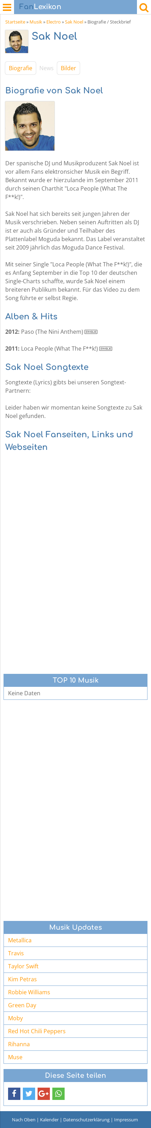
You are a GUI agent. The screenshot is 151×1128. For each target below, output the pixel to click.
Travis (16, 953)
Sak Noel (74, 22)
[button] (14, 1094)
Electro (53, 22)
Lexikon (40, 7)
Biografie (20, 68)
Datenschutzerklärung (86, 1119)
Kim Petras (22, 979)
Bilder (68, 68)
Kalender (49, 1119)
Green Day (22, 1005)
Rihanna (19, 1044)
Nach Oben (23, 1119)
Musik (35, 22)
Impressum (126, 1119)
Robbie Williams (29, 992)
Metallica (20, 940)
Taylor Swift (23, 966)
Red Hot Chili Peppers (37, 1031)
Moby (15, 1018)
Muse (15, 1057)
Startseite (15, 22)
